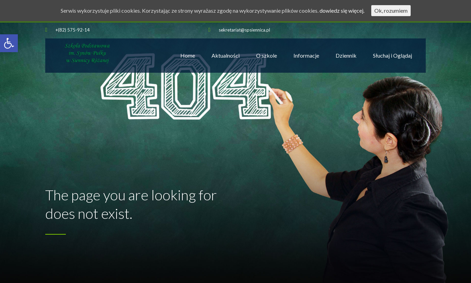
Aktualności (226, 55)
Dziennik (346, 55)
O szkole (266, 55)
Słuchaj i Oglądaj (392, 55)
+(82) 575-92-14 (73, 30)
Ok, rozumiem (391, 10)
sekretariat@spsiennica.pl (244, 30)
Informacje (306, 55)
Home (187, 55)
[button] (9, 43)
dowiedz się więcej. (341, 10)
